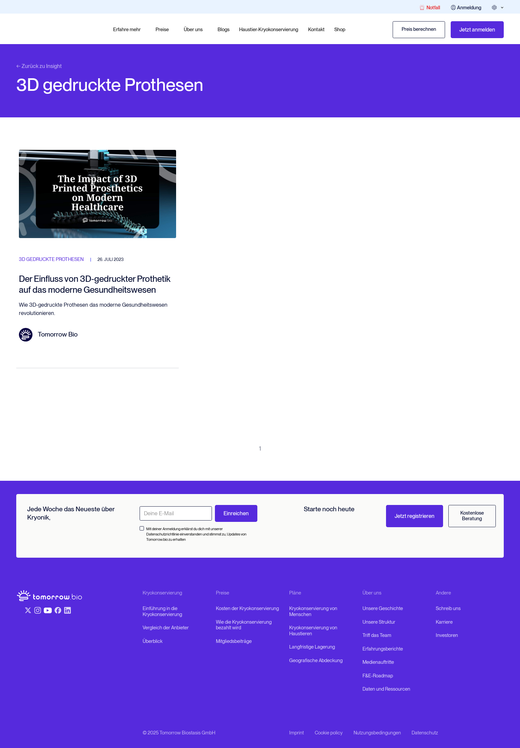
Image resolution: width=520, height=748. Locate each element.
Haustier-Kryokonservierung (268, 29)
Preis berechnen (419, 29)
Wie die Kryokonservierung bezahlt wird (244, 625)
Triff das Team (376, 635)
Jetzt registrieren (414, 516)
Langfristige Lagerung (312, 647)
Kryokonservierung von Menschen (313, 611)
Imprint (296, 733)
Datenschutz (425, 733)
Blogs (223, 29)
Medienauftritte (378, 662)
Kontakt (316, 29)
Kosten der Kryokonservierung (247, 608)
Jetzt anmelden (477, 29)
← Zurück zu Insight (39, 66)
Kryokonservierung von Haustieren (313, 631)
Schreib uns (448, 608)
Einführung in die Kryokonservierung (162, 611)
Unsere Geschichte (382, 608)
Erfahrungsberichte (382, 649)
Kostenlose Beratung (472, 516)
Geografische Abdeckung (316, 660)
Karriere (444, 622)
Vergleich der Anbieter (166, 628)
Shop (339, 29)
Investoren (447, 635)
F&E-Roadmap (377, 676)
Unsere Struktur (378, 622)
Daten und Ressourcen (386, 689)
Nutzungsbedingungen (377, 733)
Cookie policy (329, 733)
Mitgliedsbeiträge (234, 641)
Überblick (152, 641)
